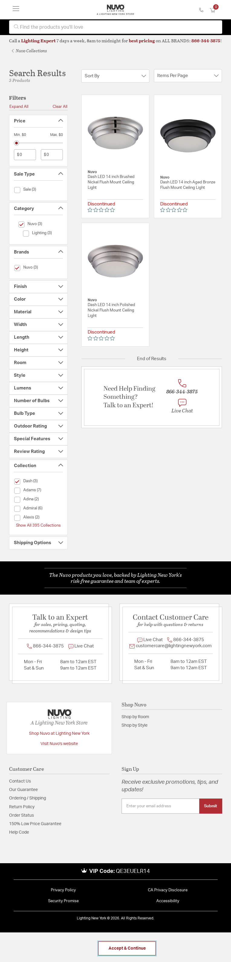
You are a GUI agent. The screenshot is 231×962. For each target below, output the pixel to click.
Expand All (18, 107)
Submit (210, 806)
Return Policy (21, 807)
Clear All (60, 107)
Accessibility (167, 901)
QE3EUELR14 (133, 871)
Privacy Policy (63, 890)
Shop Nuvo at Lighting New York (59, 733)
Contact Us (20, 781)
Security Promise (63, 901)
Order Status (21, 815)
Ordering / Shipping (27, 798)
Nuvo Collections (29, 50)
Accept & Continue (127, 948)
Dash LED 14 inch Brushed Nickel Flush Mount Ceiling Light (111, 182)
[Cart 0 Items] (216, 10)
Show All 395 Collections (38, 525)
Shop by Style (135, 725)
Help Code (19, 832)
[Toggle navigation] (16, 9)
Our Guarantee (23, 790)
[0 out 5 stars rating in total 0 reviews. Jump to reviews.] (103, 210)
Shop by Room (135, 717)
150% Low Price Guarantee (35, 824)
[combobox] (115, 27)
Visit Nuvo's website (59, 744)
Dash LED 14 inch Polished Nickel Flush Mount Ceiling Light (111, 310)
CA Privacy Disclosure (167, 890)
